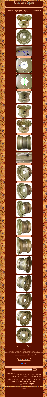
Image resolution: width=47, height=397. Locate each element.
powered (23, 381)
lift (36, 381)
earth (25, 376)
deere (21, 374)
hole (9, 379)
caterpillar (37, 376)
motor (28, 374)
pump (33, 374)
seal (15, 384)
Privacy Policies (24, 393)
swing (17, 379)
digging (9, 381)
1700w (22, 376)
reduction (9, 376)
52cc (39, 379)
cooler (21, 384)
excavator (11, 374)
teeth (32, 379)
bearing (18, 374)
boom (17, 381)
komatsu (31, 381)
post (13, 381)
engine (15, 376)
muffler (13, 379)
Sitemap (24, 390)
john (20, 379)
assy (26, 379)
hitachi (25, 384)
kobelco (24, 374)
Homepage (24, 388)
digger (30, 376)
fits (23, 379)
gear (29, 379)
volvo (18, 384)
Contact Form (24, 391)
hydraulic (38, 374)
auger (31, 384)
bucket (35, 379)
